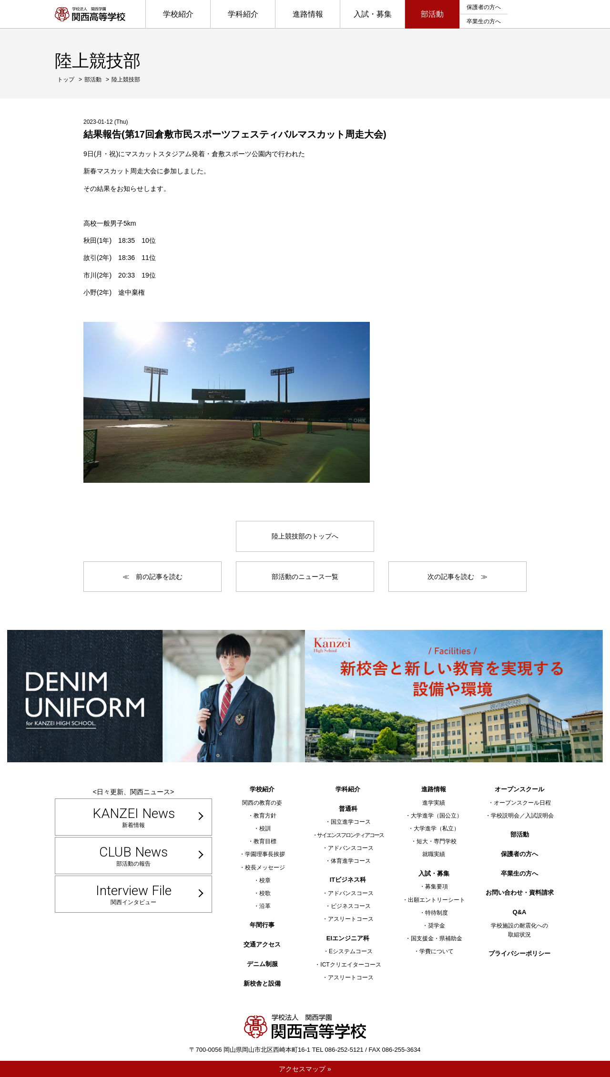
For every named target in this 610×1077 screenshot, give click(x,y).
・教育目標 (262, 841)
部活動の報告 (133, 855)
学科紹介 (243, 14)
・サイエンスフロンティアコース (348, 835)
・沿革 (262, 906)
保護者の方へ (484, 7)
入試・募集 (373, 14)
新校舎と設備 (262, 983)
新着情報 (133, 817)
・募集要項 (433, 886)
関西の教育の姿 (262, 802)
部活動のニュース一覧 (305, 576)
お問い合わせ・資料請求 (520, 892)
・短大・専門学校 (434, 841)
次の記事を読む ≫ (457, 576)
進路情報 (308, 14)
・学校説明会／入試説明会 (519, 815)
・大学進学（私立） (433, 828)
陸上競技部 (126, 79)
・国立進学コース (348, 821)
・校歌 (262, 893)
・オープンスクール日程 (519, 802)
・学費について (434, 951)
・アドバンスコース (348, 848)
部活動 (432, 14)
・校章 (262, 880)
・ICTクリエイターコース (348, 964)
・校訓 (262, 828)
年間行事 (262, 924)
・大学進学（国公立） (433, 815)
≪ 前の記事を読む (152, 576)
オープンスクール (519, 789)
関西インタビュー (133, 894)
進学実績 (433, 802)
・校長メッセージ (262, 867)
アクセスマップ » (305, 1069)
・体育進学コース (348, 861)
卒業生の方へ (484, 21)
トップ (65, 79)
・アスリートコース (348, 919)
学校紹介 (178, 14)
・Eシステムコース (348, 951)
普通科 (348, 808)
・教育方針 (262, 815)
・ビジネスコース (348, 906)
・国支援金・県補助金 (433, 938)
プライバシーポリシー (519, 953)
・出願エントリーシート (433, 900)
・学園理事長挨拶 (262, 854)
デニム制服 (262, 963)
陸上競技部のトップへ (305, 536)
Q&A (520, 912)
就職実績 (433, 854)
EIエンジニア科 (347, 938)
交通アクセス (262, 944)
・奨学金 (433, 925)
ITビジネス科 (348, 879)
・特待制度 (433, 912)
